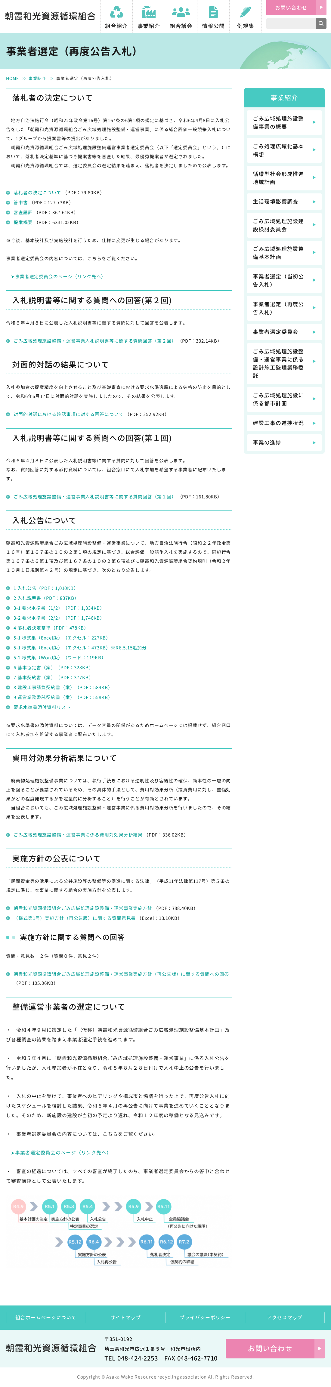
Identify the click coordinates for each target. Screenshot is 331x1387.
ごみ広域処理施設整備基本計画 (278, 253)
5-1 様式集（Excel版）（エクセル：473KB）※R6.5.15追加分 (80, 648)
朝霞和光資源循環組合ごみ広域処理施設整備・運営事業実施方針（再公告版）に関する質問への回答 (121, 974)
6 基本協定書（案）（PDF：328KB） (54, 667)
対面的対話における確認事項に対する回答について (69, 414)
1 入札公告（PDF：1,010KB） (46, 588)
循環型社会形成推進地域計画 (278, 178)
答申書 (21, 202)
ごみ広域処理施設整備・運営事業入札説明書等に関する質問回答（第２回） (95, 341)
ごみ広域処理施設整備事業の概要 (278, 123)
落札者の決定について (37, 193)
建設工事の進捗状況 (278, 423)
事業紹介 (38, 78)
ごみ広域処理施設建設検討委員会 (278, 225)
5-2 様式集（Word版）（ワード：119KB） (60, 658)
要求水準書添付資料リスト (42, 707)
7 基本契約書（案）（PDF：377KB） (54, 677)
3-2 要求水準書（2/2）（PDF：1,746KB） (59, 618)
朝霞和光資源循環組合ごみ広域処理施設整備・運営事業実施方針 (83, 908)
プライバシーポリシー (205, 1317)
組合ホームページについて (45, 1317)
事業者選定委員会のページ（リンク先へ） (60, 276)
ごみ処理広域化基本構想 (278, 150)
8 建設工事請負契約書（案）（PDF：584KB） (63, 687)
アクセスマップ (284, 1317)
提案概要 (23, 222)
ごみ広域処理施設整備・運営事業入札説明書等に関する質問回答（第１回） (95, 497)
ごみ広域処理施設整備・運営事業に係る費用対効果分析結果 (78, 835)
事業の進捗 (267, 442)
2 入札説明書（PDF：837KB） (46, 598)
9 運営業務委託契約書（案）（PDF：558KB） (63, 697)
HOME (12, 78)
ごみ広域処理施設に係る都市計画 (278, 399)
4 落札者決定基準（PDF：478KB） (51, 628)
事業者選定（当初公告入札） (278, 280)
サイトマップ (125, 1317)
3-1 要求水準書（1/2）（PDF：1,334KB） (59, 608)
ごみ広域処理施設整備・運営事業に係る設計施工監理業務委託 (278, 364)
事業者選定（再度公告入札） (278, 308)
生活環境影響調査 (275, 201)
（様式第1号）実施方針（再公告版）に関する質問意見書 (75, 918)
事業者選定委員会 (275, 332)
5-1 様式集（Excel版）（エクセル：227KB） (62, 638)
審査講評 (23, 212)
